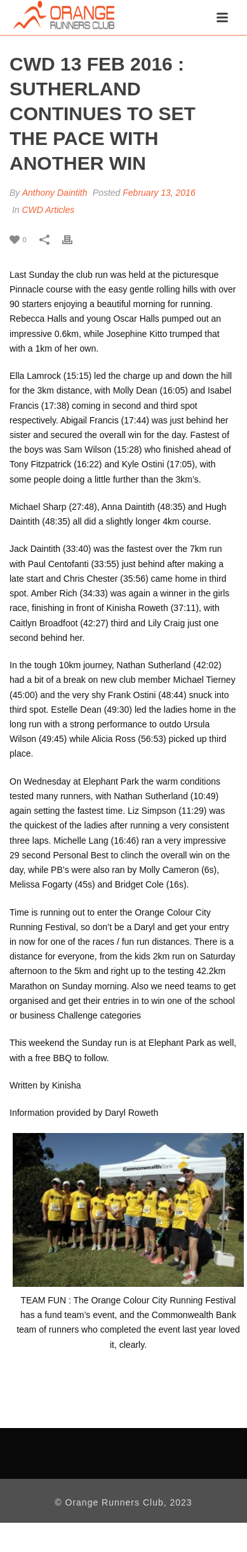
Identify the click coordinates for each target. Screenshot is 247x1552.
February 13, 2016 (159, 193)
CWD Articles (48, 210)
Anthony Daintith (55, 193)
